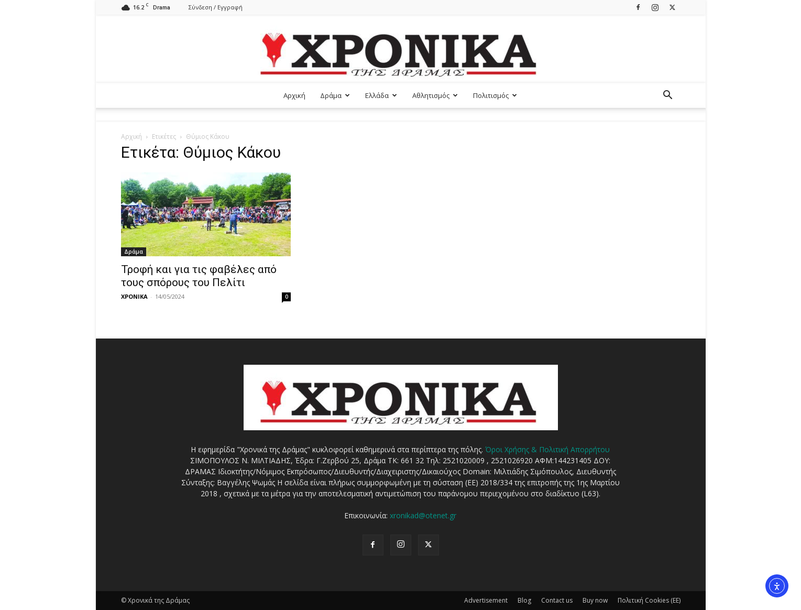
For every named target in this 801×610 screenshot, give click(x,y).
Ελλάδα (381, 95)
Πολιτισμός (495, 95)
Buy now (595, 600)
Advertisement (486, 600)
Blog (524, 600)
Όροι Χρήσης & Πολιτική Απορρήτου (547, 449)
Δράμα (335, 95)
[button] (668, 96)
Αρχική (294, 95)
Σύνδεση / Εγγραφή (216, 7)
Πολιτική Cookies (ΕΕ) (649, 600)
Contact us (557, 600)
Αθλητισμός (435, 95)
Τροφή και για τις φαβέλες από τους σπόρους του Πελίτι (199, 276)
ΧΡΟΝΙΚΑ (134, 296)
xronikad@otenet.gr (423, 515)
